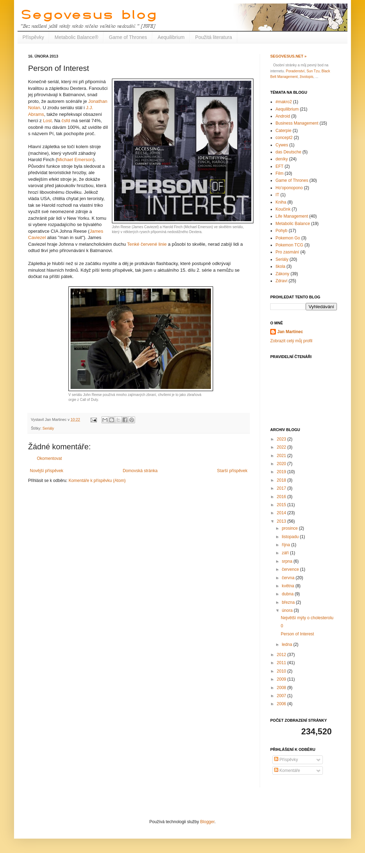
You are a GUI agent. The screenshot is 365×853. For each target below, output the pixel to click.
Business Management (297, 123)
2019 (282, 471)
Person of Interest (297, 634)
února (288, 610)
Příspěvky (33, 37)
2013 (282, 521)
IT (277, 194)
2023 (282, 439)
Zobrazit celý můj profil (291, 340)
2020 (282, 463)
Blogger (207, 821)
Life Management (292, 216)
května (289, 585)
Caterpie (283, 130)
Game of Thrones (128, 37)
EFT (280, 166)
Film (280, 173)
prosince (290, 528)
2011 (282, 662)
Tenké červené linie (147, 244)
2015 (282, 504)
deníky (282, 159)
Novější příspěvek (46, 470)
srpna (287, 561)
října (286, 544)
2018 (282, 480)
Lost (47, 120)
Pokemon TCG (289, 245)
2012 (282, 654)
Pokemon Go (288, 238)
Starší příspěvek (232, 470)
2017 (282, 488)
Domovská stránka (140, 470)
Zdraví (281, 280)
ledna (287, 644)
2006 (282, 703)
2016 (282, 496)
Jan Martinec (290, 331)
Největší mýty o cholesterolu (307, 617)
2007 (282, 695)
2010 (282, 671)
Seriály (48, 428)
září (286, 552)
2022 (282, 447)
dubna (288, 593)
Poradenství (295, 71)
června (289, 577)
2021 (282, 455)
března (289, 602)
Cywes (282, 145)
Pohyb (281, 230)
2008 (282, 687)
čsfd (65, 120)
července (291, 569)
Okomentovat (49, 458)
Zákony (282, 273)
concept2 (284, 137)
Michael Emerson (75, 159)
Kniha (281, 202)
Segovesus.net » (288, 56)
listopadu (291, 536)
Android (283, 116)
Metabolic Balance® (76, 37)
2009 (282, 679)
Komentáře (287, 770)
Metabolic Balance (293, 223)
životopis (306, 77)
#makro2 (284, 101)
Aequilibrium (171, 37)
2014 (282, 512)
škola (280, 266)
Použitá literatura (213, 37)
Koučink (283, 209)
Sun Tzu (312, 71)
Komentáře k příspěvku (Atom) (97, 480)
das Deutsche (288, 152)
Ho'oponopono (289, 187)
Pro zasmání (287, 252)
